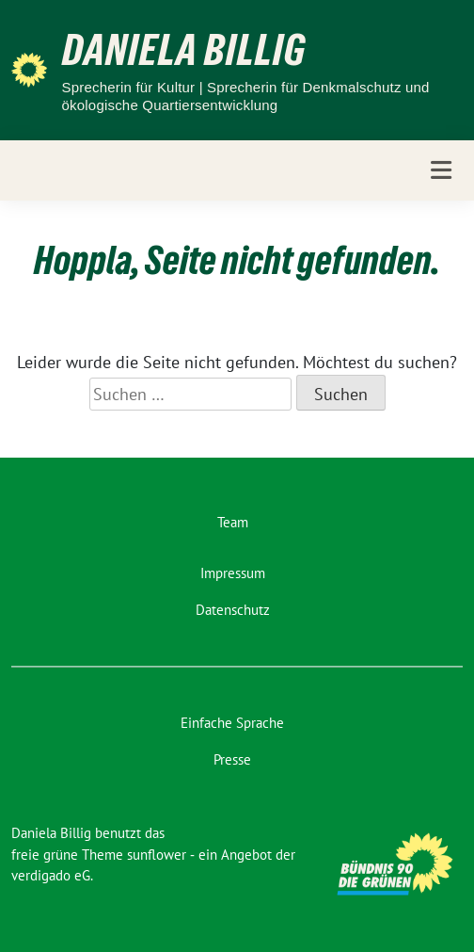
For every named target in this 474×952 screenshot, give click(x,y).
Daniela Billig (184, 49)
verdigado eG (50, 875)
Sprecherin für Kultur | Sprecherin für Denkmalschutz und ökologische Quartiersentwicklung (246, 96)
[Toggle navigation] (441, 170)
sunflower (156, 854)
